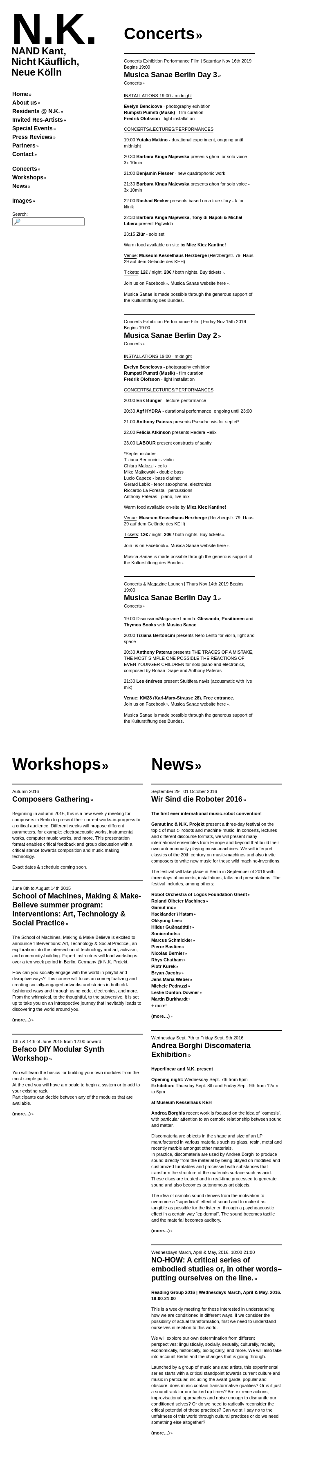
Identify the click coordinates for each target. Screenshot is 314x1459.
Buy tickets (211, 272)
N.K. (54, 29)
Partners (24, 145)
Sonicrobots (164, 933)
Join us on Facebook (145, 283)
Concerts (24, 168)
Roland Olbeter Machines (178, 900)
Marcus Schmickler (171, 940)
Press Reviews (32, 137)
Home (20, 94)
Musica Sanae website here (198, 283)
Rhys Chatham (167, 959)
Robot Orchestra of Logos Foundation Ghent (199, 894)
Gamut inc (162, 907)
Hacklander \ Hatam (172, 914)
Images (22, 200)
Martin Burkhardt (169, 998)
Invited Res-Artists (37, 119)
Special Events (32, 128)
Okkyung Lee (165, 920)
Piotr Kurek (163, 966)
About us (24, 102)
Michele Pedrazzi (169, 985)
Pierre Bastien (166, 946)
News (19, 186)
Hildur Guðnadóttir (171, 927)
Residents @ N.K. (36, 111)
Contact (23, 154)
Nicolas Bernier (167, 953)
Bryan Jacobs (166, 972)
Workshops (27, 177)
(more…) (21, 1019)
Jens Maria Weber (170, 979)
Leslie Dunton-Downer (175, 992)
